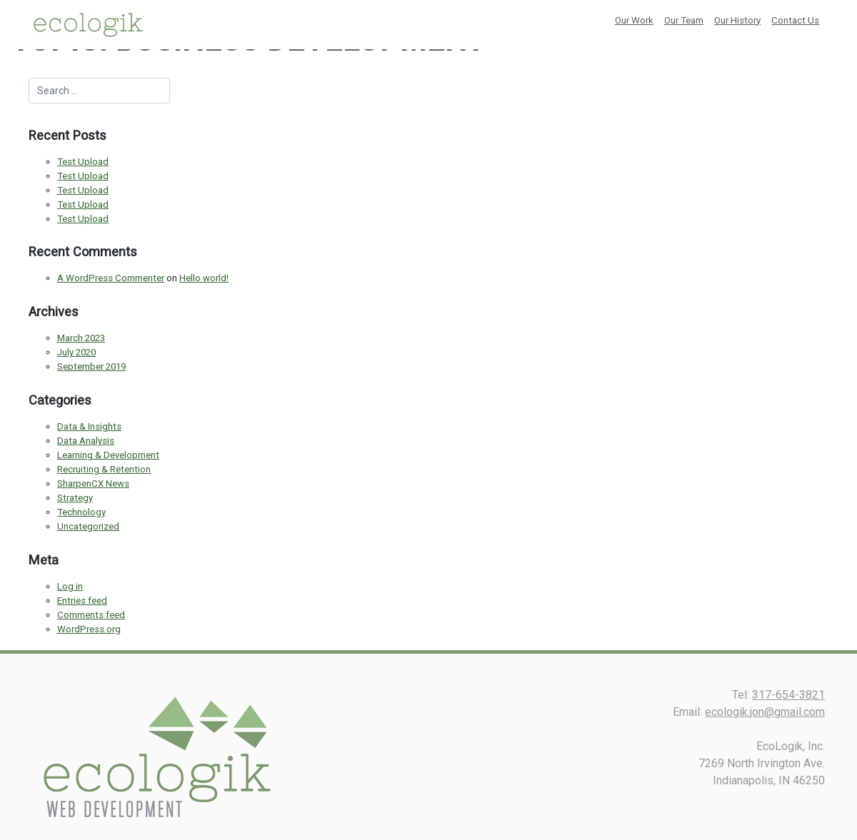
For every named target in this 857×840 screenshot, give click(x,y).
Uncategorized (88, 526)
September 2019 (91, 366)
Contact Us (795, 20)
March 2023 (81, 338)
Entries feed (82, 600)
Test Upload (83, 161)
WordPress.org (89, 629)
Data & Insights (89, 426)
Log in (70, 586)
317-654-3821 (788, 695)
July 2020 (76, 352)
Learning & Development (108, 455)
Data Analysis (85, 440)
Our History (737, 20)
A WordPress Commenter (110, 278)
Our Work (634, 20)
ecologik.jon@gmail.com (765, 712)
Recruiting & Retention (104, 469)
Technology (81, 512)
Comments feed (91, 614)
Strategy (75, 497)
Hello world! (204, 278)
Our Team (683, 20)
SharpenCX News (93, 483)
